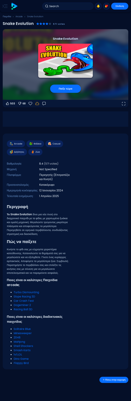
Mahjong (19, 342)
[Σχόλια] (44, 103)
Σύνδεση (119, 6)
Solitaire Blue (22, 329)
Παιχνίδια (7, 16)
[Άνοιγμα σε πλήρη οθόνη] (123, 103)
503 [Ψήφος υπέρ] (10, 103)
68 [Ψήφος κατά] (22, 103)
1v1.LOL (18, 354)
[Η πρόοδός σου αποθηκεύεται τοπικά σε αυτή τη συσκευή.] (37, 103)
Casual (54, 144)
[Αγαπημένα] (30, 103)
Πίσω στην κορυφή (114, 379)
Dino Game (21, 359)
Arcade (19, 16)
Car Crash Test (24, 301)
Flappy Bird (21, 363)
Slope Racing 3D (24, 296)
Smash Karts (22, 350)
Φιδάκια (35, 144)
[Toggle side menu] (4, 6)
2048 (17, 337)
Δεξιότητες (16, 152)
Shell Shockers (23, 346)
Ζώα (35, 152)
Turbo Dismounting (26, 292)
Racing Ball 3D (23, 309)
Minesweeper (23, 333)
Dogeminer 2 (22, 305)
